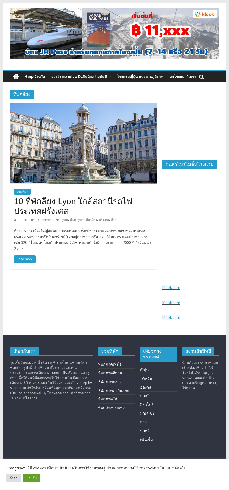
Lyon (64, 220)
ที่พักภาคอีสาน (110, 372)
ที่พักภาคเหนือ (110, 364)
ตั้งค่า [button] (13, 478)
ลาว (143, 422)
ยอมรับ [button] (31, 478)
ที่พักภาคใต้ (107, 398)
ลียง (113, 220)
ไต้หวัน (146, 378)
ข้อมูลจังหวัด (35, 76)
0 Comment (42, 220)
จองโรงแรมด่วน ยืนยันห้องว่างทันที (79, 76)
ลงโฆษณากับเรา (183, 76)
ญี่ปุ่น (144, 369)
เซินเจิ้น (146, 439)
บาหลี (145, 430)
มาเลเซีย (147, 413)
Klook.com (171, 287)
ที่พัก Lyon (77, 220)
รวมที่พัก (22, 192)
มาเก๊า (145, 395)
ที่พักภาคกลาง (109, 381)
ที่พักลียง (91, 220)
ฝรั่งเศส (104, 220)
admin (22, 220)
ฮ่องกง (145, 387)
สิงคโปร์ (147, 404)
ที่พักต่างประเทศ (111, 407)
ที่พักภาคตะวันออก (113, 390)
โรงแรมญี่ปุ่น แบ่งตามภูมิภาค (140, 76)
